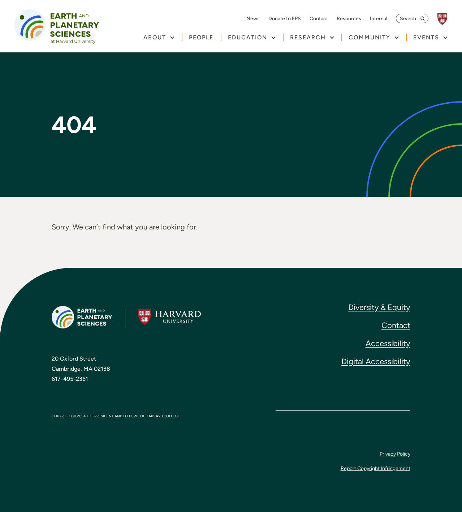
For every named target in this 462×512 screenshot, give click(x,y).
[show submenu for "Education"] (273, 37)
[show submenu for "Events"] (445, 37)
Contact (319, 18)
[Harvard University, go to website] (446, 19)
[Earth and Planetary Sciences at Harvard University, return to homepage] (56, 26)
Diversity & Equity (379, 307)
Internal (378, 18)
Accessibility (388, 343)
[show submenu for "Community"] (396, 37)
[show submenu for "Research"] (331, 37)
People (201, 37)
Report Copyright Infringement (375, 468)
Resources (349, 18)
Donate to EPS (284, 18)
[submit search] (423, 18)
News (253, 18)
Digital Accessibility (375, 361)
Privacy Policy (395, 454)
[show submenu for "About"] (172, 37)
